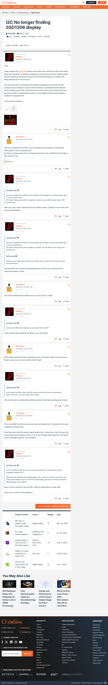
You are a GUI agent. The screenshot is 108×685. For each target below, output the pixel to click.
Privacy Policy (75, 683)
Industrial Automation (69, 642)
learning (17, 36)
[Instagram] (16, 642)
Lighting (64, 650)
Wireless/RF (40, 667)
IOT (63, 645)
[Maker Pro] (54, 674)
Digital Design (37, 523)
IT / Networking (67, 647)
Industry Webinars (99, 635)
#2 (69, 137)
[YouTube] (20, 642)
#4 (69, 224)
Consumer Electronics (69, 634)
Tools (39, 7)
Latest (39, 624)
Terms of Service (86, 683)
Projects (95, 645)
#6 (69, 309)
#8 (69, 374)
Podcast (87, 7)
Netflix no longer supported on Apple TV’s (22, 553)
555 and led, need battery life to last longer (21, 564)
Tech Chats (96, 650)
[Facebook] (2, 642)
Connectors (40, 629)
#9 (69, 414)
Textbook (96, 658)
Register (27, 653)
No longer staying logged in (21, 533)
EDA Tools (40, 637)
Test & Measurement (43, 665)
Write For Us (8, 632)
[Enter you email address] (12, 653)
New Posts (24, 45)
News (94, 640)
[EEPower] (41, 674)
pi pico (40, 36)
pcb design (32, 36)
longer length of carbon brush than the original (21, 542)
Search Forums (12, 45)
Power (39, 657)
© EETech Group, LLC (8, 683)
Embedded (40, 642)
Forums (16, 7)
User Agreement (98, 683)
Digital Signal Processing (70, 640)
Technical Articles (99, 655)
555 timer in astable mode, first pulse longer (22, 523)
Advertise (25, 628)
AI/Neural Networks (68, 624)
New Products (97, 637)
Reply (67, 129)
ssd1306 (47, 36)
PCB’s (38, 655)
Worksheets (97, 663)
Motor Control (66, 657)
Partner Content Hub (99, 653)
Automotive (65, 629)
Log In (91, 2)
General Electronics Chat (36, 542)
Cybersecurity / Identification (71, 637)
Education (28, 7)
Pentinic (12, 33)
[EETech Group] (8, 674)
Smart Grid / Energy (68, 660)
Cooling (39, 632)
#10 (69, 452)
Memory (39, 647)
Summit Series (97, 648)
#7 (69, 347)
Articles (6, 7)
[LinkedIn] (11, 642)
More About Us (9, 628)
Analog (39, 627)
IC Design (40, 645)
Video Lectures (98, 660)
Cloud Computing (67, 632)
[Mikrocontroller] (72, 674)
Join (102, 2)
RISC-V (39, 660)
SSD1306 (23, 71)
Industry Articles (98, 632)
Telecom (65, 662)
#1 (69, 55)
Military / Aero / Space (69, 655)
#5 (69, 285)
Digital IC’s (40, 634)
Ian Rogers (20, 137)
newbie (24, 36)
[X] (6, 642)
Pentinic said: (10, 256)
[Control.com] (25, 674)
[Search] (84, 2)
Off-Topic (36, 553)
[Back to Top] (104, 683)
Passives (39, 652)
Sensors (39, 662)
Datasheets (60, 7)
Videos (48, 7)
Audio (64, 627)
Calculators (96, 625)
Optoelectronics (42, 650)
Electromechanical (43, 640)
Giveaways (75, 7)
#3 (69, 177)
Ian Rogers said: (11, 190)
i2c (11, 36)
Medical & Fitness (68, 652)
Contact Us (26, 632)
